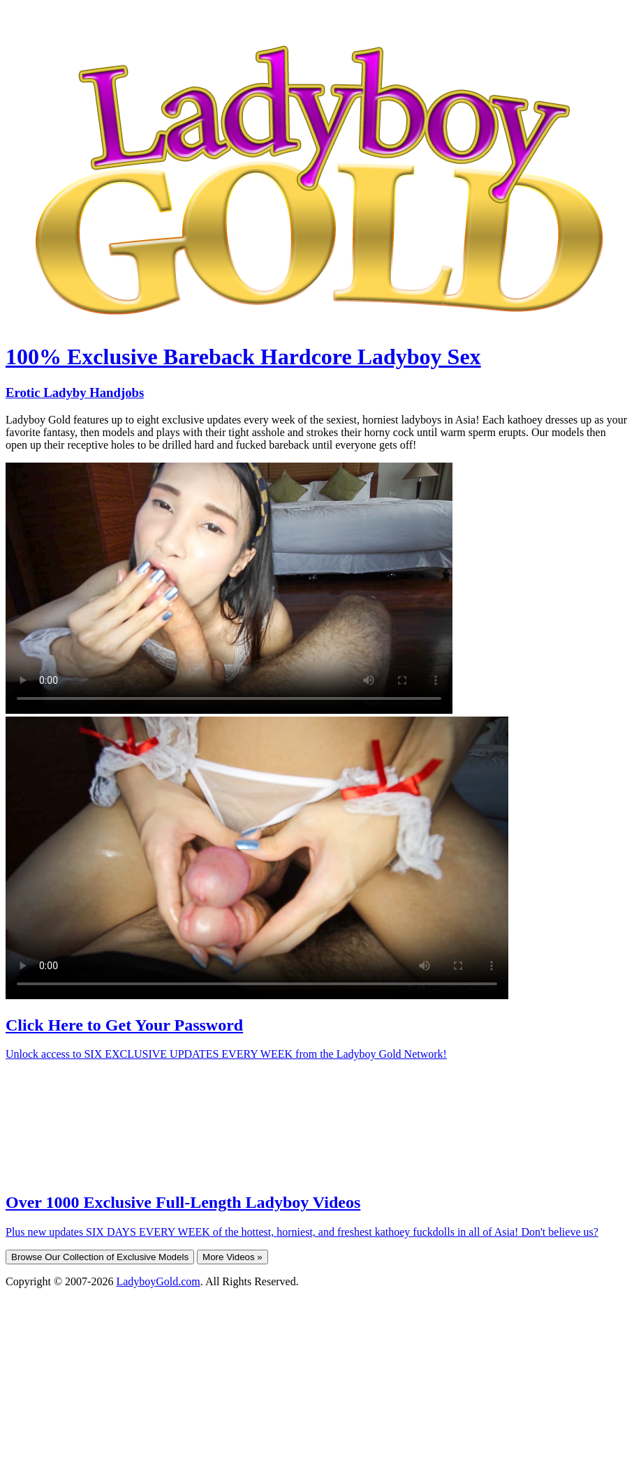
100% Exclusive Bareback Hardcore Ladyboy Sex (243, 356)
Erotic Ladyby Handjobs (75, 392)
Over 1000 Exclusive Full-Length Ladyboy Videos (183, 1202)
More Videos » (232, 1257)
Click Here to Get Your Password (124, 1025)
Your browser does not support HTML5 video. (229, 588)
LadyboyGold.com (158, 1281)
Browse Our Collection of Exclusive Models (100, 1257)
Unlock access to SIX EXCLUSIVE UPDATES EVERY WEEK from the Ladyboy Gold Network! (226, 1054)
